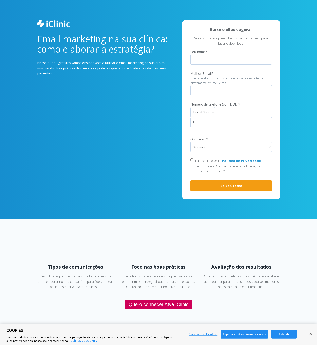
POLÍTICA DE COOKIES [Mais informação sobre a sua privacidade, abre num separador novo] (83, 341)
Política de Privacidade (241, 161)
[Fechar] (310, 334)
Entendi (284, 334)
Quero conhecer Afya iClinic (158, 304)
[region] (158, 334)
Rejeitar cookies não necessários (244, 334)
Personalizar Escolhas (203, 334)
